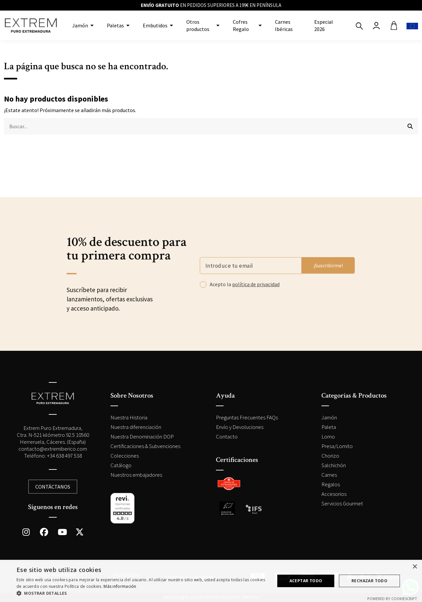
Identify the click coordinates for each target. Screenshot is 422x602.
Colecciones (124, 455)
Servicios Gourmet (342, 503)
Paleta (328, 427)
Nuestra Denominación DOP (142, 436)
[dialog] (211, 581)
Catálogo (121, 465)
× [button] (414, 566)
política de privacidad (256, 284)
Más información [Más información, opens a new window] (120, 586)
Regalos (330, 484)
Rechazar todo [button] (369, 581)
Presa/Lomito (337, 446)
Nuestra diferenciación (135, 427)
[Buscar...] (410, 126)
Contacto (227, 436)
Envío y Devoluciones (239, 427)
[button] (141, 593)
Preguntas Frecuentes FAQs (247, 417)
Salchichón (333, 465)
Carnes (329, 474)
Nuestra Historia (128, 417)
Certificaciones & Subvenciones (145, 446)
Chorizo (330, 455)
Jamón (329, 417)
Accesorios (334, 493)
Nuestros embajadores (136, 474)
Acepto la (245, 284)
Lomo (328, 436)
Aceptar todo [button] (305, 581)
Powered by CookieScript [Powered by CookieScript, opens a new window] (392, 598)
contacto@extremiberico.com (52, 448)
